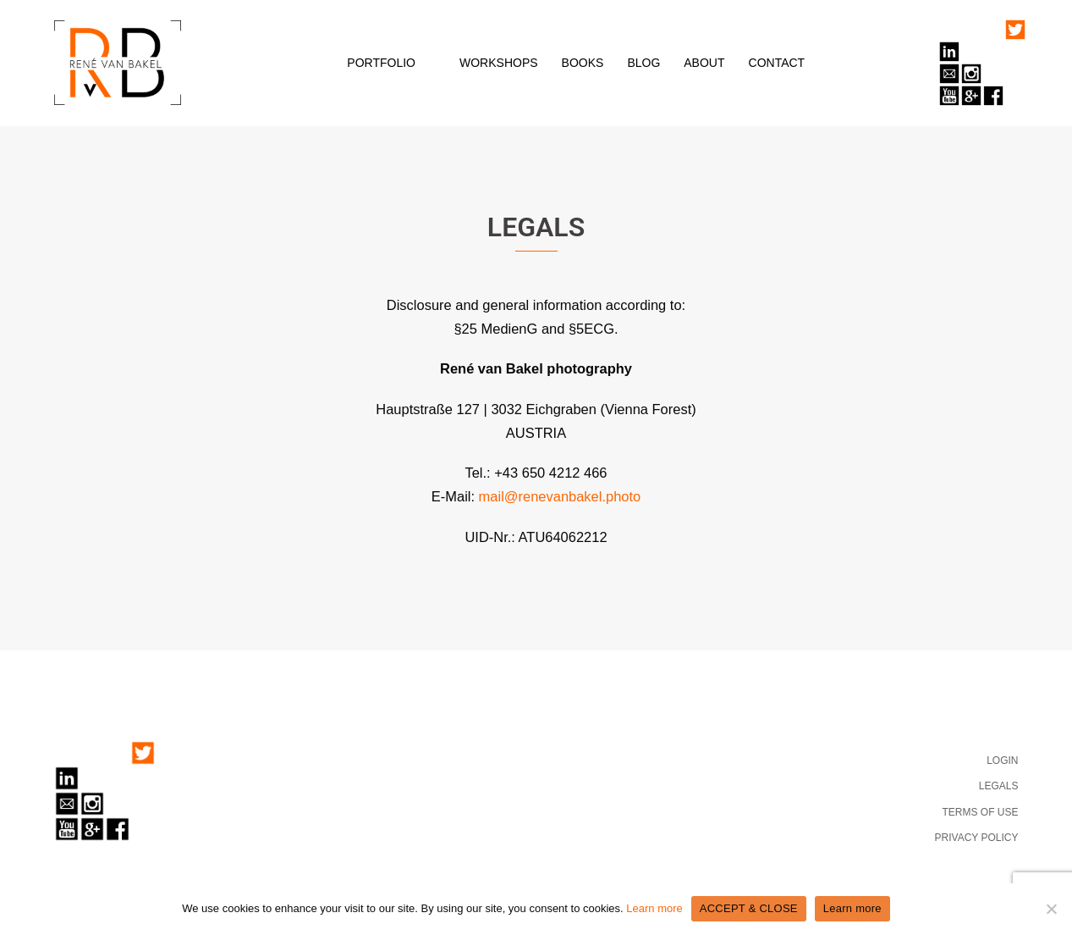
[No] (1050, 908)
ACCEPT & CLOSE (749, 908)
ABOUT (704, 62)
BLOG (643, 62)
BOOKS (583, 62)
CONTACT (777, 62)
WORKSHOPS (498, 62)
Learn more (654, 908)
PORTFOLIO (381, 62)
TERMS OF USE (980, 812)
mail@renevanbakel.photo (560, 496)
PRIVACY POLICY (977, 838)
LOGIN (1002, 760)
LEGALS (999, 786)
